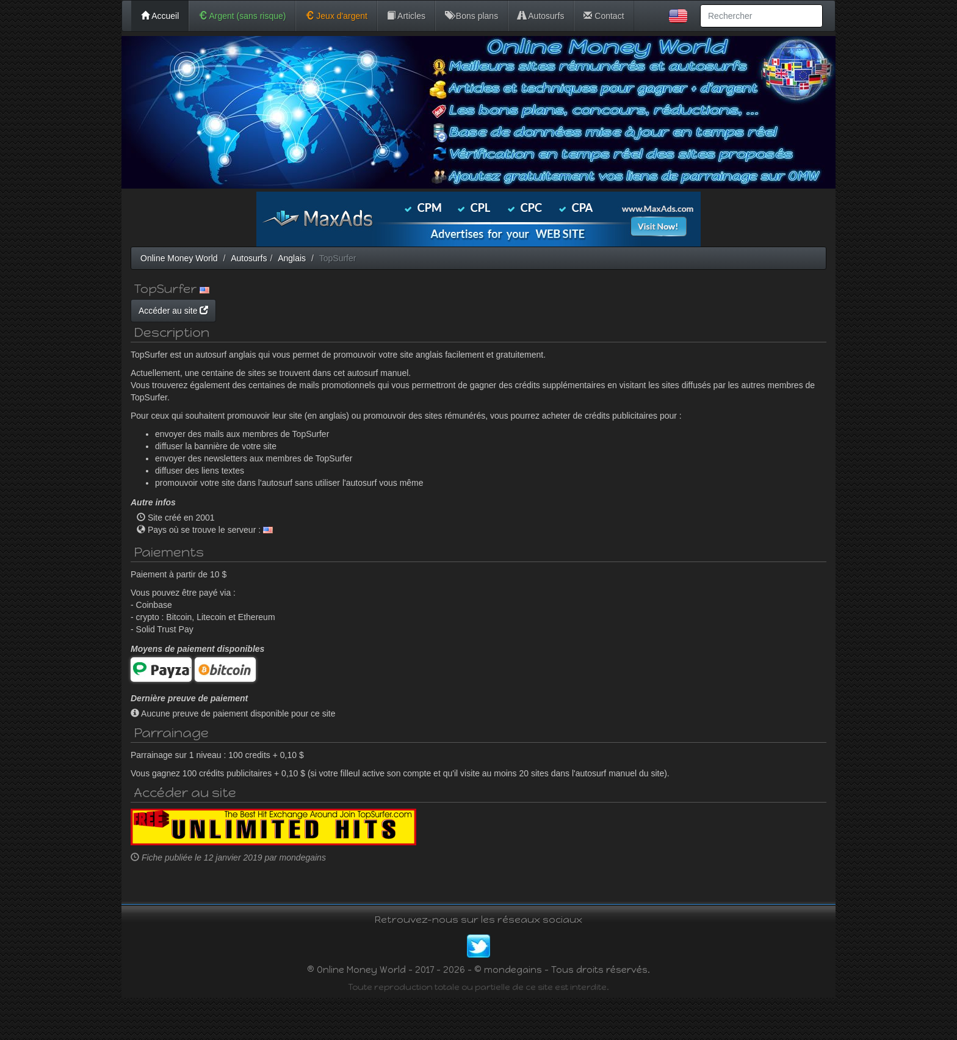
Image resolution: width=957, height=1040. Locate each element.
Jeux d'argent (336, 16)
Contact (603, 16)
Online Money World (179, 258)
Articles (406, 16)
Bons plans (471, 16)
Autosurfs (541, 16)
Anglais (292, 258)
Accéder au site (289, 311)
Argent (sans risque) (242, 16)
